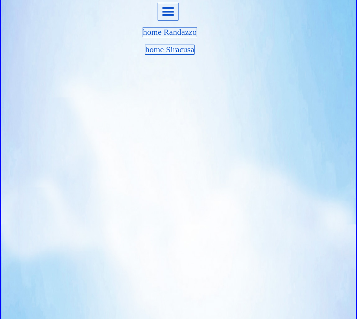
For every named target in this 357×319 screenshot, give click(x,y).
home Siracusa (170, 49)
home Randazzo (170, 32)
